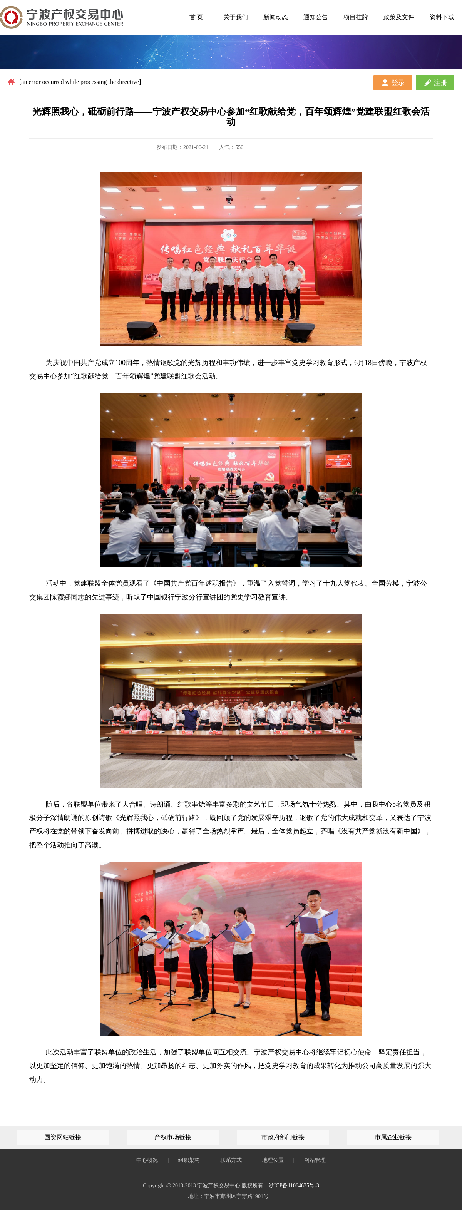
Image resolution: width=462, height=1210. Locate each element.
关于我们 (235, 17)
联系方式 (231, 1160)
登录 (398, 83)
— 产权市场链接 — (173, 1137)
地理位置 (273, 1160)
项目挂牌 (355, 17)
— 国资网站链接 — (63, 1137)
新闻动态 (275, 17)
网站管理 (315, 1160)
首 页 (196, 17)
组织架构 (189, 1160)
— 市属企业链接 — (393, 1137)
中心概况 (147, 1160)
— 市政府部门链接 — (283, 1137)
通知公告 (315, 17)
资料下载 (442, 17)
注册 (440, 83)
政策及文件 (398, 17)
